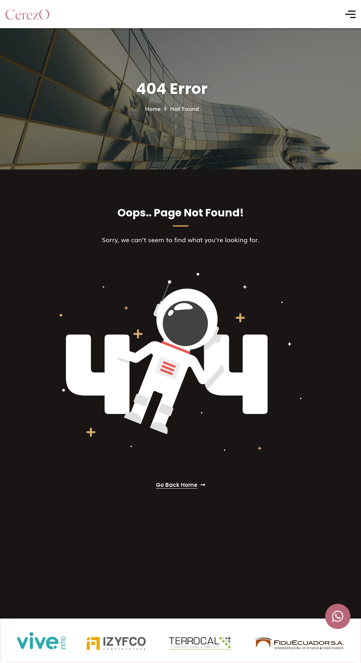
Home (153, 108)
